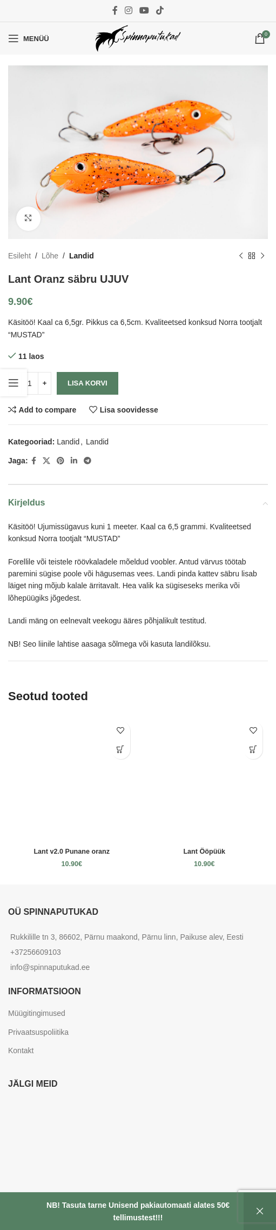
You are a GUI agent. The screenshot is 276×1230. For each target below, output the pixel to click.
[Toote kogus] (30, 382)
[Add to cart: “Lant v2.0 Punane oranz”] (120, 749)
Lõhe (50, 255)
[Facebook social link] (115, 10)
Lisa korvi (87, 383)
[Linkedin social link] (74, 460)
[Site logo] (138, 38)
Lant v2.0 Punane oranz (71, 851)
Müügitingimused (36, 1013)
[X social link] (46, 460)
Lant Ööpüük (204, 851)
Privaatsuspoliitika (38, 1032)
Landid (81, 255)
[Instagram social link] (128, 10)
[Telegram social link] (87, 460)
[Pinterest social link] (60, 460)
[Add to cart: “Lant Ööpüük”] (253, 749)
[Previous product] (240, 255)
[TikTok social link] (160, 10)
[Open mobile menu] (29, 38)
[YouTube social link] (144, 10)
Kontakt (20, 1050)
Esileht (19, 255)
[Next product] (262, 255)
